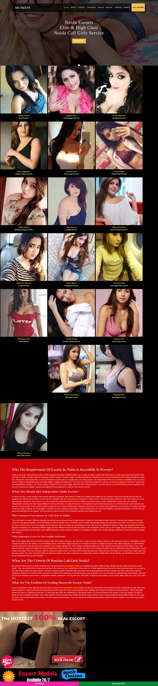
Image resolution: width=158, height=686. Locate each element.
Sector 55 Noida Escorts (90, 654)
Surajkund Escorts (121, 620)
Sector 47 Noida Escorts (123, 635)
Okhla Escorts (86, 614)
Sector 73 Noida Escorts (90, 635)
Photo (72, 9)
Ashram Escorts (54, 607)
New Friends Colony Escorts (92, 611)
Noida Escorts (51, 680)
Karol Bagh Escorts (55, 620)
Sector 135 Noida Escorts (57, 648)
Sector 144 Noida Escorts (91, 660)
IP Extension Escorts (122, 657)
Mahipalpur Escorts (55, 629)
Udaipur (107, 9)
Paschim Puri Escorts (89, 620)
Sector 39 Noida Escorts (123, 642)
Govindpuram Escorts (56, 611)
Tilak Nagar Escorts (122, 623)
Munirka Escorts (87, 607)
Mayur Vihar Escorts (89, 604)
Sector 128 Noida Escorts (124, 632)
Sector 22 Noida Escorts (90, 651)
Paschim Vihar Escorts (89, 623)
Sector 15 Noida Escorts (90, 648)
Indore (125, 9)
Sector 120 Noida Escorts (57, 639)
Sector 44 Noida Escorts (123, 639)
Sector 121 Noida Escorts (57, 663)
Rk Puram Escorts (121, 611)
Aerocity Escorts (54, 604)
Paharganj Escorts (88, 617)
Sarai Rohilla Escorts (122, 614)
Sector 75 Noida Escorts (123, 645)
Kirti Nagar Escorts (55, 623)
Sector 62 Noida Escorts (57, 645)
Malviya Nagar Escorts (57, 632)
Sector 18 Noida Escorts (57, 635)
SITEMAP (62, 680)
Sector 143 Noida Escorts (57, 660)
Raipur (99, 9)
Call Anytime (136, 9)
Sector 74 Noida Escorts (57, 642)
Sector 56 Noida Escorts (90, 663)
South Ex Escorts (121, 617)
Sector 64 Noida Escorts (90, 645)
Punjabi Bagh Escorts (89, 632)
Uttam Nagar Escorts (122, 626)
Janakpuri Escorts (54, 614)
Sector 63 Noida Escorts (90, 639)
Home (65, 9)
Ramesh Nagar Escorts (123, 607)
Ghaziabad (90, 9)
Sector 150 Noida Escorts (124, 654)
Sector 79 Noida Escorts (57, 657)
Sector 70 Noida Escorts (90, 642)
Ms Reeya (25, 9)
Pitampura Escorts (88, 629)
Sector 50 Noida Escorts (90, 657)
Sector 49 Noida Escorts (57, 651)
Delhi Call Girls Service (123, 629)
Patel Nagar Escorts (88, 626)
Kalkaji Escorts (54, 617)
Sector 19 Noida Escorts (123, 651)
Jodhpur (116, 9)
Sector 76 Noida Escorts (123, 648)
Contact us (79, 47)
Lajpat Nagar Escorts (56, 626)
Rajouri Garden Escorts (123, 604)
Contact (80, 9)
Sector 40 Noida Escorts (57, 654)
